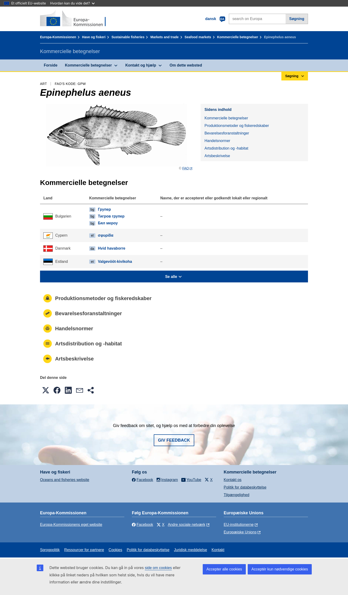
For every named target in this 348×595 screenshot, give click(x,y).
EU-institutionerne (239, 525)
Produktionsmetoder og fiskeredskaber (236, 126)
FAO (185, 168)
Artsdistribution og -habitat (226, 148)
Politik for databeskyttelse (245, 487)
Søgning (296, 19)
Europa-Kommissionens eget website (71, 525)
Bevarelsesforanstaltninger (226, 133)
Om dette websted (186, 65)
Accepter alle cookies (224, 569)
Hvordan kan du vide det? (72, 3)
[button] (45, 390)
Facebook (142, 525)
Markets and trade (164, 37)
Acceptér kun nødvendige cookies (279, 569)
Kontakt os (233, 480)
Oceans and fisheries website (64, 480)
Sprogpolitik (50, 550)
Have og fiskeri (94, 37)
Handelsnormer (217, 141)
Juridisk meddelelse (190, 550)
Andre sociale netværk (186, 525)
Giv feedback (174, 440)
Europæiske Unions (240, 532)
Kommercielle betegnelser (237, 37)
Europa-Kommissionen (58, 37)
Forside (50, 65)
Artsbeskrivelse (217, 156)
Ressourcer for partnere (84, 550)
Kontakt (218, 550)
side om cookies (158, 568)
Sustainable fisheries (127, 37)
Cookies (115, 550)
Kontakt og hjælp (140, 65)
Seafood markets (198, 37)
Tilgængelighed (236, 495)
